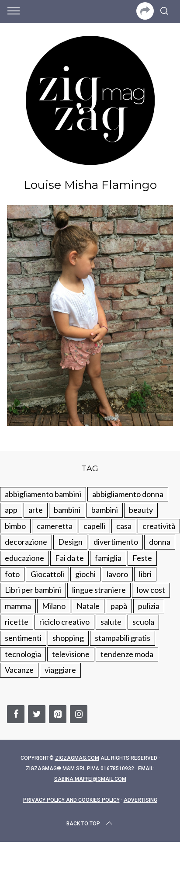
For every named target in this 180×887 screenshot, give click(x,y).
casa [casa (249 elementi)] (124, 526)
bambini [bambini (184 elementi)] (104, 510)
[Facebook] (15, 714)
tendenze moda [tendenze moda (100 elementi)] (126, 654)
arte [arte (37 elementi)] (35, 510)
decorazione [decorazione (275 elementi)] (26, 541)
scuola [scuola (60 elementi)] (143, 621)
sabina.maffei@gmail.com (90, 779)
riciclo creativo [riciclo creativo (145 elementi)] (64, 621)
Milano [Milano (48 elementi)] (54, 606)
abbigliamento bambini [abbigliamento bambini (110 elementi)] (43, 494)
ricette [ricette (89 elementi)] (16, 621)
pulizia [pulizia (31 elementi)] (148, 606)
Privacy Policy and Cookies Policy (71, 800)
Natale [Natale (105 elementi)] (88, 606)
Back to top (90, 823)
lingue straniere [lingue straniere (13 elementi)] (99, 590)
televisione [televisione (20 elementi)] (71, 654)
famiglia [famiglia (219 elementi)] (108, 558)
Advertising (140, 800)
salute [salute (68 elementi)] (110, 621)
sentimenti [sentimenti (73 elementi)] (23, 638)
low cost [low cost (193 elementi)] (151, 590)
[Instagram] (78, 714)
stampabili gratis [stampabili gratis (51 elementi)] (122, 638)
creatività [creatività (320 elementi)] (158, 526)
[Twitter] (36, 714)
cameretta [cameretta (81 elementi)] (55, 526)
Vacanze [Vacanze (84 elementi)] (19, 670)
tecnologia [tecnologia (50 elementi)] (23, 654)
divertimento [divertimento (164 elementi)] (115, 541)
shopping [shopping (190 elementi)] (68, 638)
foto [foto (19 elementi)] (12, 574)
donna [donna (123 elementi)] (159, 541)
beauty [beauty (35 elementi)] (141, 510)
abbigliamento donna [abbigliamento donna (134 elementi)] (127, 494)
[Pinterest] (57, 714)
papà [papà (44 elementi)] (119, 606)
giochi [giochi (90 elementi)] (85, 574)
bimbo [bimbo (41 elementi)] (15, 526)
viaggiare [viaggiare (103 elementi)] (60, 670)
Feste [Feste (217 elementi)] (142, 558)
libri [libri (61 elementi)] (145, 574)
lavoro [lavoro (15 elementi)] (117, 574)
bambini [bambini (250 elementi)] (67, 510)
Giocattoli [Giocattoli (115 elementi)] (47, 574)
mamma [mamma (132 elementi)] (18, 606)
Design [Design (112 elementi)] (70, 541)
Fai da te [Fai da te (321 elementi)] (69, 558)
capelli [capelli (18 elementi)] (94, 526)
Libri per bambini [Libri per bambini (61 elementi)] (33, 590)
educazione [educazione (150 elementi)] (24, 558)
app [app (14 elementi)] (11, 510)
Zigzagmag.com (77, 758)
